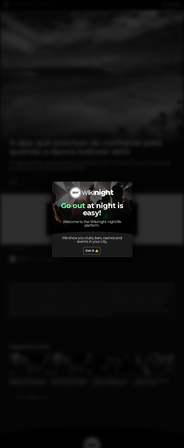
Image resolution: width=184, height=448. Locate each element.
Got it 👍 (92, 250)
